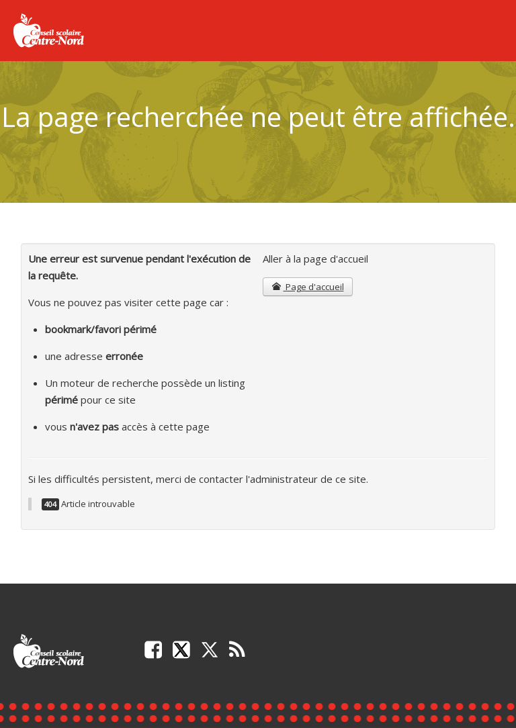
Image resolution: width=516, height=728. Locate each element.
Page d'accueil (307, 287)
